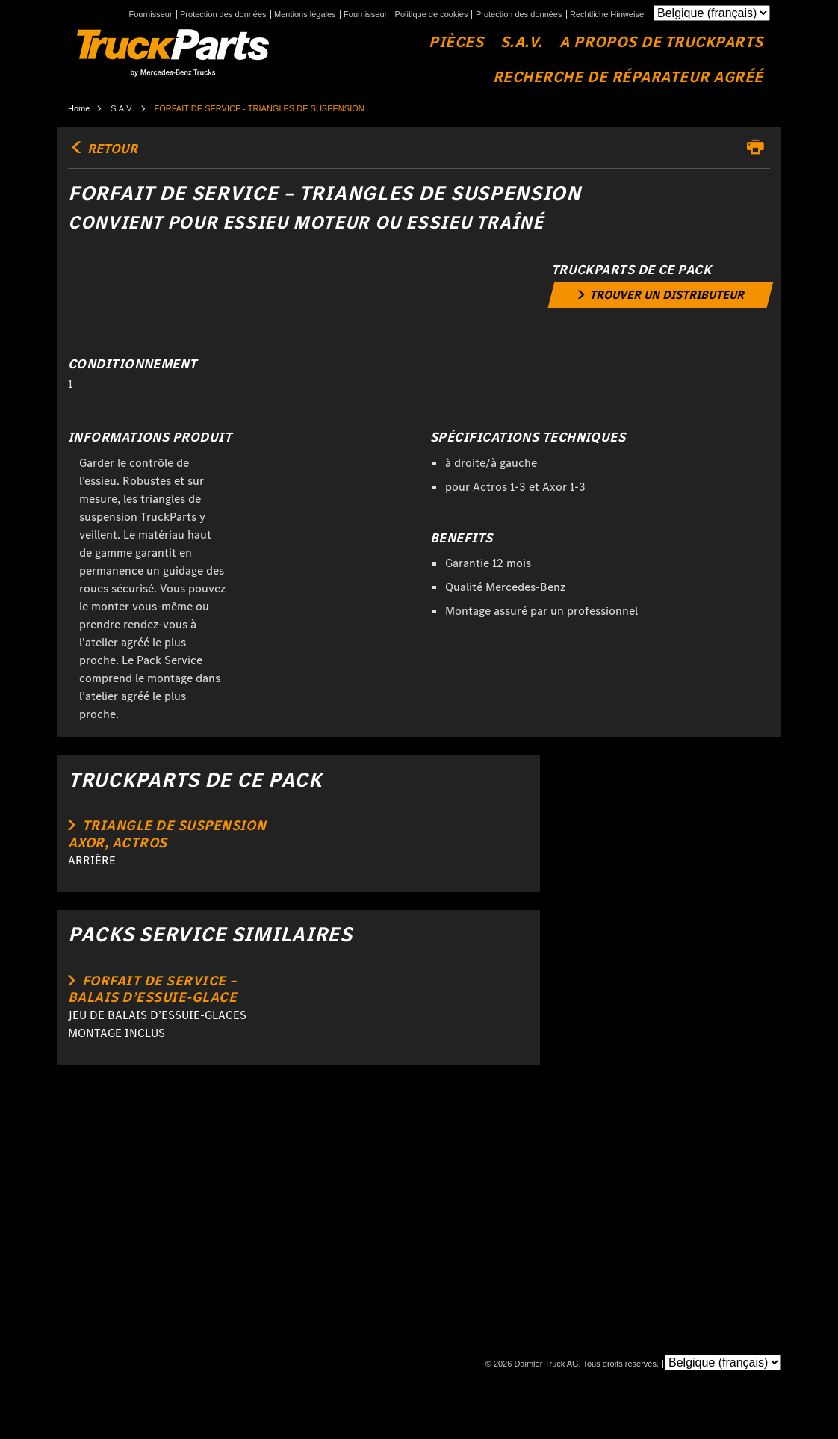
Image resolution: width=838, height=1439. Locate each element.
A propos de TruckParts (661, 42)
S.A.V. (521, 42)
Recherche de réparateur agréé (628, 77)
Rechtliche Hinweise (607, 14)
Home (79, 108)
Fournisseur (150, 14)
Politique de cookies (431, 14)
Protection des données (223, 14)
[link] (660, 295)
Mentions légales (305, 14)
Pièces (456, 42)
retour (102, 149)
